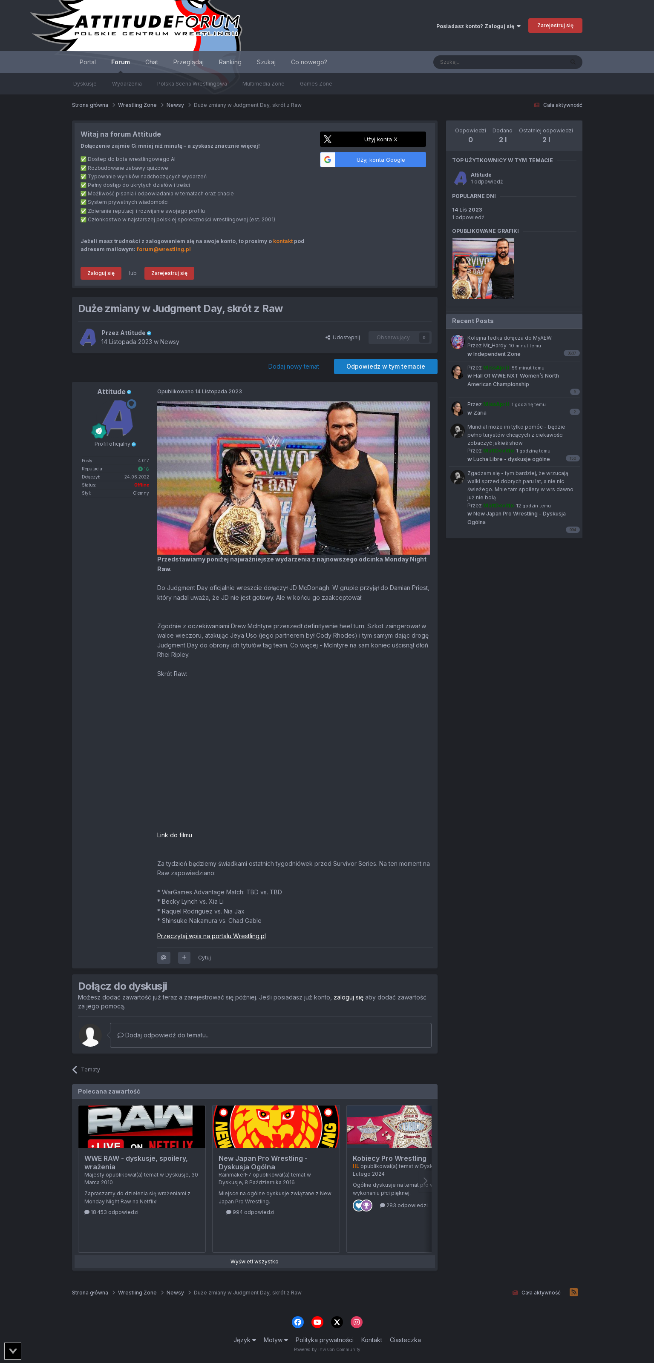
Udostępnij (343, 337)
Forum (120, 65)
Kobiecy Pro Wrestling (389, 1158)
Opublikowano (199, 391)
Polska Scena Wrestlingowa (192, 83)
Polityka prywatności (325, 1339)
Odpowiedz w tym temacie (385, 366)
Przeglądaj (188, 62)
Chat (151, 62)
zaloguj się (348, 997)
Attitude (481, 175)
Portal (88, 62)
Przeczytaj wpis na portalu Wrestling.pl (211, 935)
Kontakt (371, 1339)
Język (244, 1339)
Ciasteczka (405, 1339)
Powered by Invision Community (327, 1349)
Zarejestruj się (555, 25)
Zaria (477, 412)
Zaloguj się (101, 273)
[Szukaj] (477, 62)
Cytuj (204, 957)
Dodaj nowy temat (293, 366)
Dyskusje (85, 83)
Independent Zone (494, 354)
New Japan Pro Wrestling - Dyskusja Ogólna (263, 1162)
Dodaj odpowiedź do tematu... (164, 1035)
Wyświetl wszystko (254, 1261)
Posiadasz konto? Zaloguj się (478, 26)
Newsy (169, 341)
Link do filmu (174, 835)
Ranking (230, 62)
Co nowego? (309, 62)
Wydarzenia (127, 83)
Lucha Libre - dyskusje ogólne (508, 459)
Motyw (276, 1339)
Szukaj (266, 62)
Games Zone (316, 83)
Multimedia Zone (263, 83)
